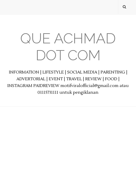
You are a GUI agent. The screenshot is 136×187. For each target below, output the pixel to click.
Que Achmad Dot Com (68, 47)
